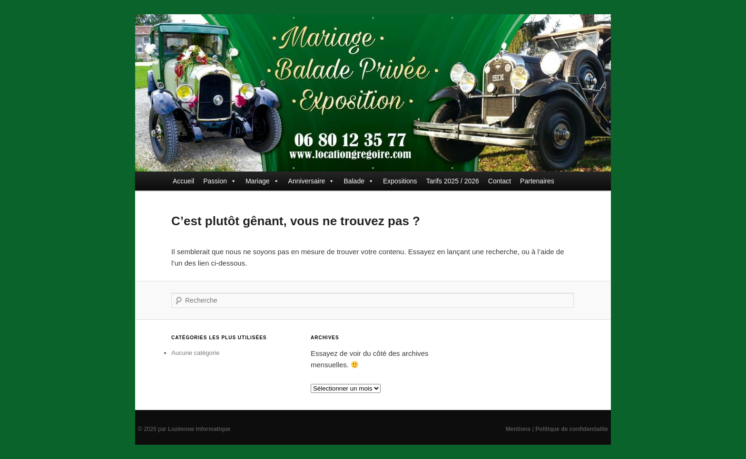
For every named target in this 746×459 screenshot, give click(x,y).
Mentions (518, 429)
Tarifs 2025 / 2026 (452, 181)
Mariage (262, 181)
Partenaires (537, 181)
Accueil (183, 181)
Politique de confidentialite (571, 429)
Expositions (400, 181)
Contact (499, 181)
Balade (359, 181)
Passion (219, 181)
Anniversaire (311, 181)
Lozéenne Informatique (199, 429)
